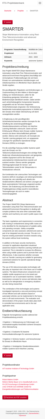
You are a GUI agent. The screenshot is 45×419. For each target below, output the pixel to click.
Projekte (21, 11)
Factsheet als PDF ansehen (15, 397)
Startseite (7, 11)
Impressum (22, 415)
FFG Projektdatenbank (13, 3)
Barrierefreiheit (34, 413)
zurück (7, 22)
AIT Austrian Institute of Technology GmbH (18, 369)
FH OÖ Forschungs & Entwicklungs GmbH (18, 384)
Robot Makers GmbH (10, 380)
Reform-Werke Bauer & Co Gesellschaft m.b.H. (20, 382)
